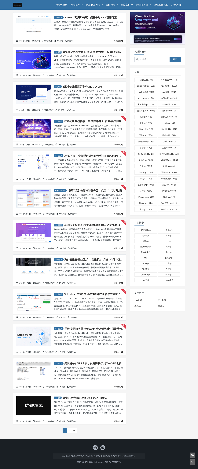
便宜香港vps (145, 230)
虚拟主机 (125, 4)
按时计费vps (146, 154)
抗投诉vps (169, 148)
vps (168, 241)
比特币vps (146, 172)
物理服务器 (142, 4)
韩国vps (169, 197)
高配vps (146, 209)
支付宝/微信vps (169, 154)
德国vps (146, 148)
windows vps (146, 98)
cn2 (145, 258)
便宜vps (145, 263)
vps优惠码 (62, 4)
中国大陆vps (146, 104)
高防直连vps (169, 209)
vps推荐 (75, 4)
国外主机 (169, 135)
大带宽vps (169, 141)
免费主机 (146, 117)
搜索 (175, 59)
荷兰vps (146, 191)
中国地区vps (93, 4)
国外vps (110, 4)
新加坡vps (146, 160)
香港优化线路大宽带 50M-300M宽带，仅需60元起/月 (92, 52)
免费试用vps (169, 117)
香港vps (146, 203)
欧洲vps (169, 166)
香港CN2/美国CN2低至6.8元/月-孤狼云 (84, 398)
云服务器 (169, 104)
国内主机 (146, 129)
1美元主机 (146, 80)
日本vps (146, 166)
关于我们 (176, 4)
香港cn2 (169, 230)
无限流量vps (169, 160)
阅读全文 (118, 41)
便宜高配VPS (146, 111)
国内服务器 (169, 129)
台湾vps (169, 123)
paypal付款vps (60, 190)
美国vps (169, 185)
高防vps (169, 247)
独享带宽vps (146, 185)
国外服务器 (146, 141)
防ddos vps (146, 197)
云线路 (161, 305)
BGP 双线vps (169, 80)
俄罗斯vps (169, 111)
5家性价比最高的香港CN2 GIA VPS (82, 86)
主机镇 (137, 305)
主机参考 (162, 300)
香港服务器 (146, 252)
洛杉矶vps (145, 274)
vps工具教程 (161, 4)
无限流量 (146, 235)
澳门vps (146, 178)
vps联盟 (138, 300)
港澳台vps (169, 172)
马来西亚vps (169, 203)
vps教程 (145, 269)
